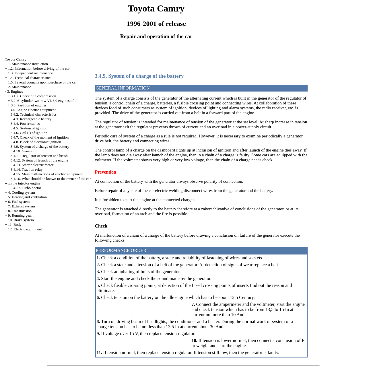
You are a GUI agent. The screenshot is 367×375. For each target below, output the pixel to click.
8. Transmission (20, 211)
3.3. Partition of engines (29, 105)
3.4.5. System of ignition (29, 128)
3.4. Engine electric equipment (33, 110)
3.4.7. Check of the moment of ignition (40, 137)
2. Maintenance (19, 87)
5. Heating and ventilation (27, 197)
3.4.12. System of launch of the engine (39, 160)
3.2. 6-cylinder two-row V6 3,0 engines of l (43, 100)
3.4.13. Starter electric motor (32, 165)
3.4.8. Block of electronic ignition (36, 142)
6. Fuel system (19, 201)
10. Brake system (21, 220)
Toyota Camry (15, 59)
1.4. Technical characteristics (29, 77)
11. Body (15, 224)
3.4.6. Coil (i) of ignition (29, 133)
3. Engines (15, 91)
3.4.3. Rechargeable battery (31, 119)
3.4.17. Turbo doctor (26, 188)
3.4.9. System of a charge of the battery (40, 146)
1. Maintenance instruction (28, 64)
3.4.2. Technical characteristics (34, 114)
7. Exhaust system (21, 206)
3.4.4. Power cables (25, 123)
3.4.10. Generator (24, 151)
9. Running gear (20, 215)
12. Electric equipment (25, 229)
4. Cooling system (21, 192)
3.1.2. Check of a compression (33, 96)
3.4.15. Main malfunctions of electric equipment (47, 174)
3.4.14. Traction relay (27, 169)
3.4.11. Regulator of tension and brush (39, 156)
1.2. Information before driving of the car (38, 68)
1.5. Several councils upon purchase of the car (42, 82)
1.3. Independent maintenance (30, 73)
